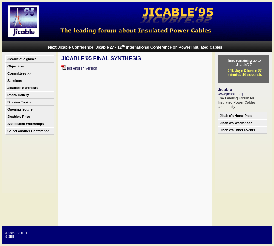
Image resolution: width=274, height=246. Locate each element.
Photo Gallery (18, 95)
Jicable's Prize (18, 116)
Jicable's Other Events (237, 130)
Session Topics (19, 102)
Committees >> (19, 73)
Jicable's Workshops (236, 123)
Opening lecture (20, 109)
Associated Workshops (25, 124)
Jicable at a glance (21, 59)
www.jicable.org (230, 94)
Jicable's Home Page (236, 115)
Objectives (15, 66)
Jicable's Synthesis (22, 88)
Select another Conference (28, 131)
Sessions (14, 80)
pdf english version (79, 68)
